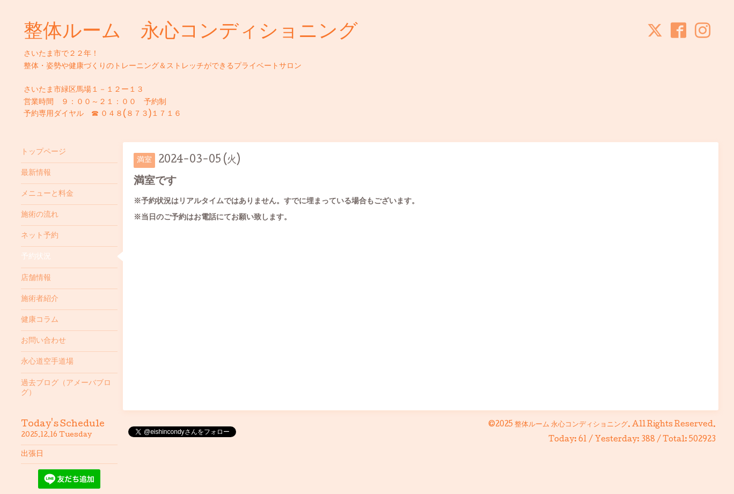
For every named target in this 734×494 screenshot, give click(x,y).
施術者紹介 (39, 299)
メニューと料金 (47, 194)
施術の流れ (39, 215)
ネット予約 (39, 236)
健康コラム (39, 320)
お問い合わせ (43, 341)
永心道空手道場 (47, 362)
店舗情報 (36, 278)
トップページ (43, 152)
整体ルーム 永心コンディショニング (191, 32)
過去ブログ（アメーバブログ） (66, 388)
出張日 (32, 454)
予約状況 (36, 257)
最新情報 (36, 173)
